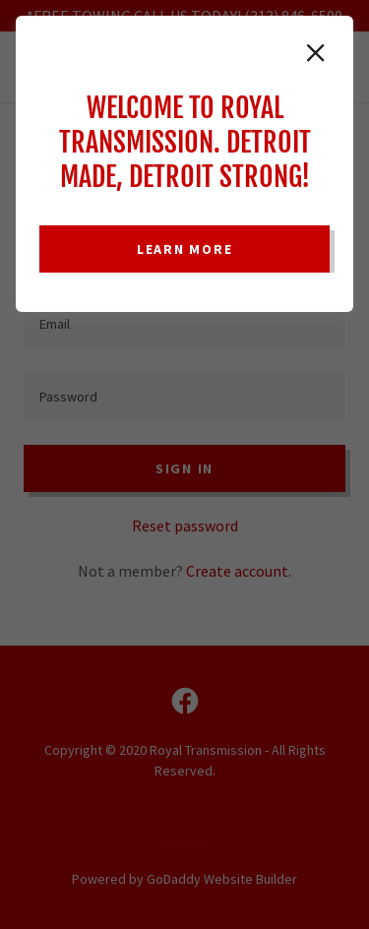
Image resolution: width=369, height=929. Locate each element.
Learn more (185, 249)
